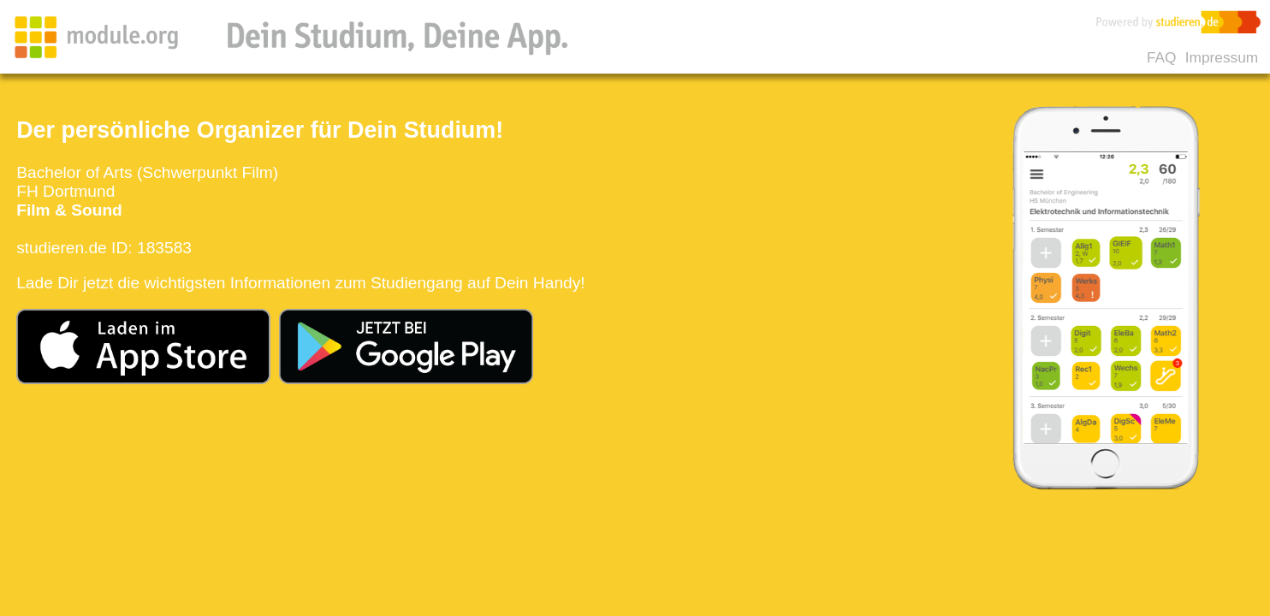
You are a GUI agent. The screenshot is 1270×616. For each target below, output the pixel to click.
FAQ (1162, 57)
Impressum (1221, 57)
